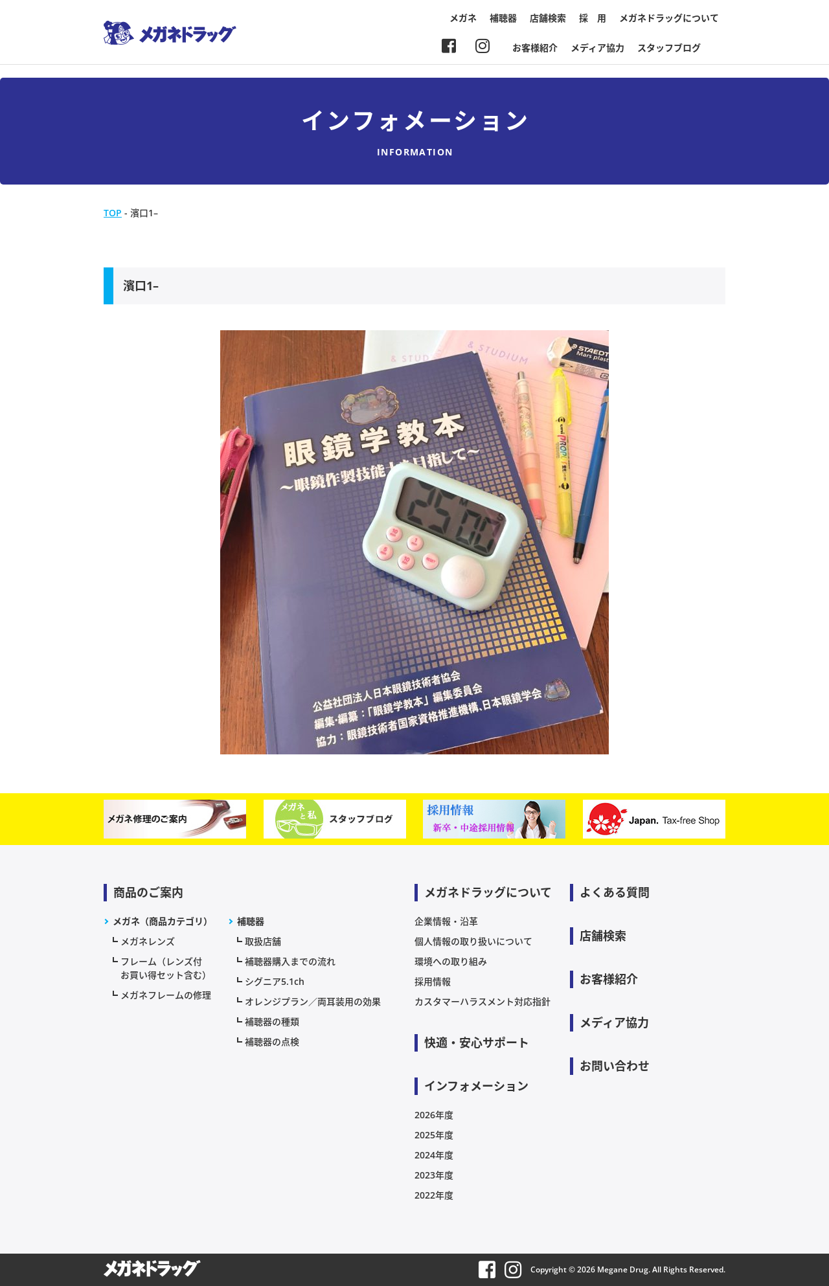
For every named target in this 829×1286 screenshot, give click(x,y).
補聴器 (503, 18)
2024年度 (433, 1155)
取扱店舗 (263, 941)
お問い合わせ (615, 1066)
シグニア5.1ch (274, 981)
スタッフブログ (669, 47)
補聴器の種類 (272, 1021)
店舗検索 (548, 18)
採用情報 (432, 981)
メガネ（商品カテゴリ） (162, 921)
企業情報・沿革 (446, 921)
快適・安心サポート (476, 1042)
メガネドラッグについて (669, 18)
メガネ (463, 18)
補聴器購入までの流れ (290, 961)
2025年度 (433, 1135)
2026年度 (433, 1115)
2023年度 (433, 1175)
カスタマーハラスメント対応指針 (482, 1001)
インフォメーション (476, 1086)
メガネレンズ (147, 941)
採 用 (592, 18)
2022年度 (433, 1195)
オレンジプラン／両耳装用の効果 (313, 1001)
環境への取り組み (450, 961)
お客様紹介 (535, 47)
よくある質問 (615, 892)
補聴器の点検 (272, 1041)
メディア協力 (597, 47)
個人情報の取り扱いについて (473, 941)
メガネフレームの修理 (165, 995)
